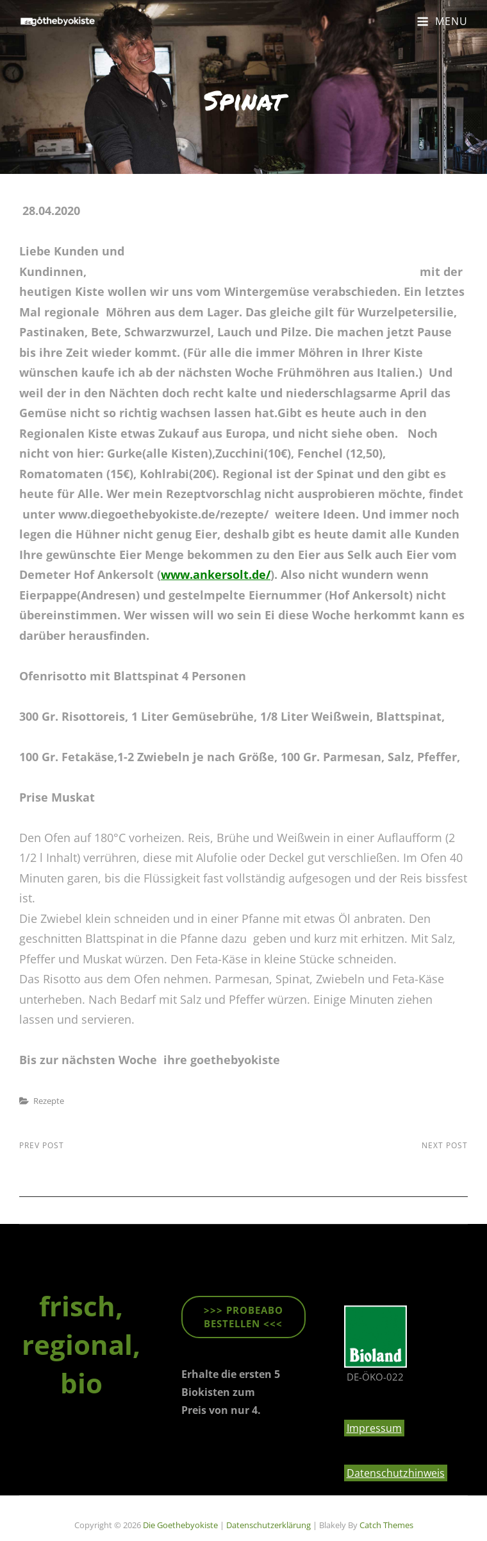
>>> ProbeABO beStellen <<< (243, 1317)
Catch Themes (386, 1525)
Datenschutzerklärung (268, 1525)
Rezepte (48, 1100)
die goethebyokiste (180, 1525)
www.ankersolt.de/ (215, 574)
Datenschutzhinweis (396, 1473)
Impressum (374, 1428)
